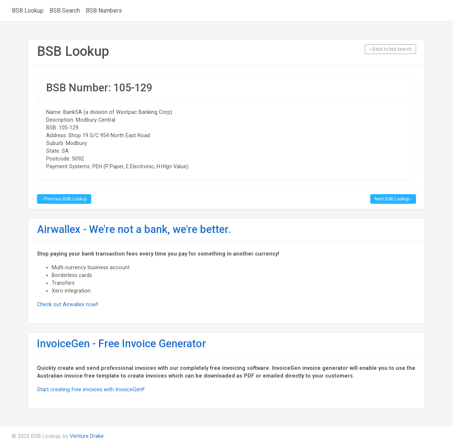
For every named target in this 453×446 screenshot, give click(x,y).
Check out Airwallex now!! (67, 304)
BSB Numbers (104, 10)
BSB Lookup (28, 10)
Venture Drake (87, 436)
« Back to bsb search (390, 49)
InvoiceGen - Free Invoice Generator (121, 343)
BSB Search (65, 10)
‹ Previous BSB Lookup (64, 199)
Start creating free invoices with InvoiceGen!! (90, 389)
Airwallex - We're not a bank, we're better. (134, 229)
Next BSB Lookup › (393, 199)
